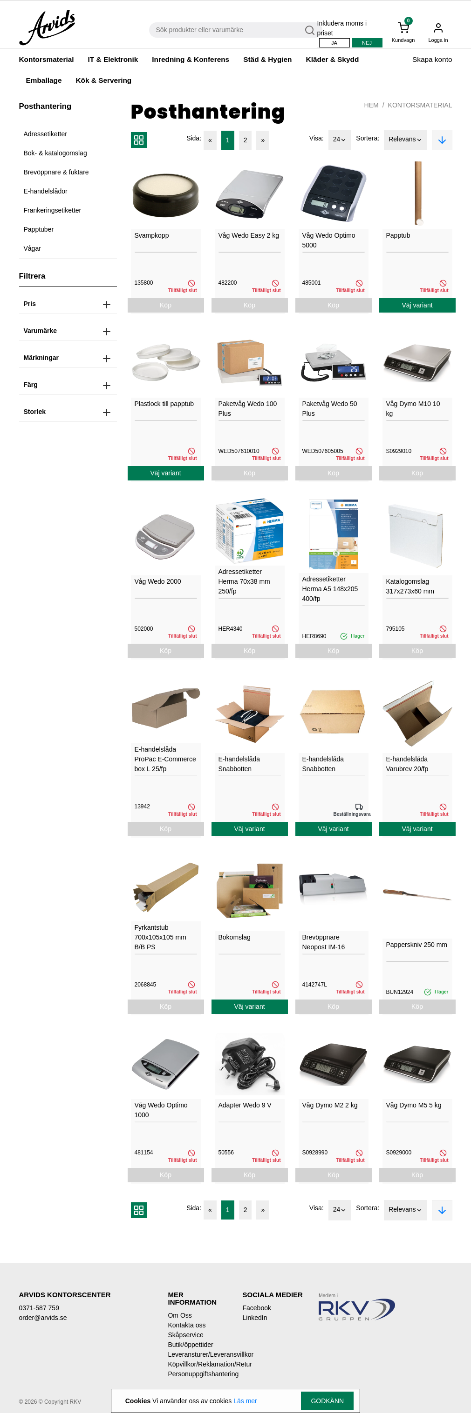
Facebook (256, 1308)
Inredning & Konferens (190, 59)
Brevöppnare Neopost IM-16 (323, 942)
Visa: (316, 138)
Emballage (44, 80)
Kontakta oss (186, 1325)
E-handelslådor (46, 191)
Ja (334, 43)
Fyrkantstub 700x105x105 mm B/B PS (160, 937)
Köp (165, 305)
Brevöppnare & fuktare (56, 172)
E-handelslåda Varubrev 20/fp (407, 764)
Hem (371, 105)
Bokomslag (234, 937)
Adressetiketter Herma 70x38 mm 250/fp (244, 581)
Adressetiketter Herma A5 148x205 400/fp (330, 588)
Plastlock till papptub (164, 403)
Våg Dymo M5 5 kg (414, 1105)
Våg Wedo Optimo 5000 (328, 240)
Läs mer (245, 1401)
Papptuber (39, 229)
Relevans (405, 140)
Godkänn (327, 1401)
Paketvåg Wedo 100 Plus (247, 408)
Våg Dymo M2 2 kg (330, 1105)
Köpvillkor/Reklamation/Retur (198, 1364)
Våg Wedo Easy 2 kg (248, 235)
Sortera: (367, 138)
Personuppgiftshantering (198, 1374)
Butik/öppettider (190, 1344)
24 (340, 140)
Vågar (32, 248)
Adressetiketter (45, 134)
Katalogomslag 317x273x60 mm (410, 586)
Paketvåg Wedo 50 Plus (329, 408)
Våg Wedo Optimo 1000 (161, 1110)
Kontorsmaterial (46, 59)
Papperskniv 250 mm (417, 944)
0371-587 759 (39, 1308)
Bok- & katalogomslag (55, 153)
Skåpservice (185, 1335)
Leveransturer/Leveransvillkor (198, 1354)
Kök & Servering (103, 80)
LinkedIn (254, 1317)
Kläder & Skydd (332, 59)
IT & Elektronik (113, 59)
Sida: (193, 138)
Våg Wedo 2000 (158, 581)
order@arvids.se (43, 1317)
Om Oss (179, 1315)
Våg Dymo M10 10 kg (413, 408)
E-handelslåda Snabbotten (239, 764)
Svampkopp (152, 235)
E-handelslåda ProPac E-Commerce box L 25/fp (165, 759)
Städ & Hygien (267, 59)
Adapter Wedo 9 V (245, 1105)
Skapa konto (432, 59)
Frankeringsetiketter (53, 210)
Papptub (398, 235)
